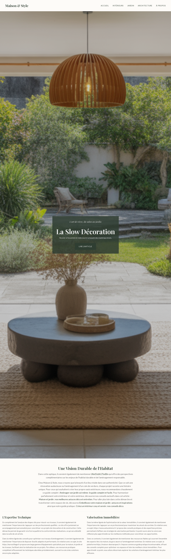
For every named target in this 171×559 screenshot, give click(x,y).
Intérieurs (118, 6)
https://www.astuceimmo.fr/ (105, 528)
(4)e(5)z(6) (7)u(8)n (99, 474)
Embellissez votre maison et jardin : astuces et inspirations (105, 503)
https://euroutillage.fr (11, 544)
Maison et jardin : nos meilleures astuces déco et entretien (65, 499)
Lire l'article (85, 246)
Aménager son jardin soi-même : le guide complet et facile (86, 492)
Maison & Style (16, 5)
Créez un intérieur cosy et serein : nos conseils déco (99, 506)
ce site (61, 525)
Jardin (130, 6)
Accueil (105, 6)
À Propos (161, 6)
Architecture (145, 6)
